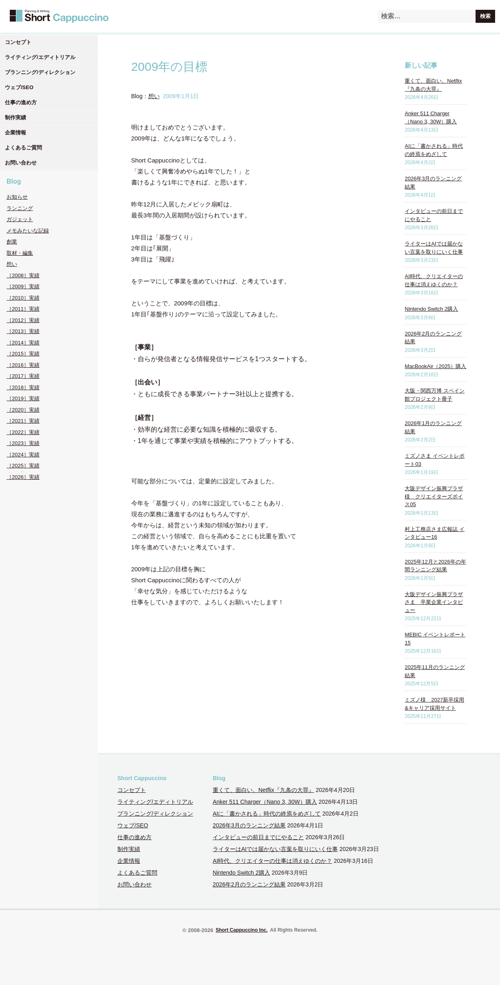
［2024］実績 (23, 455)
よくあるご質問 (23, 148)
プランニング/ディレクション (40, 72)
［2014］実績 (23, 343)
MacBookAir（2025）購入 (435, 366)
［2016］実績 (23, 365)
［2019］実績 (23, 398)
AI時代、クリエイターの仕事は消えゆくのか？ (272, 861)
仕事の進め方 (21, 102)
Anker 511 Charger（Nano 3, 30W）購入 (265, 802)
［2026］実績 (23, 477)
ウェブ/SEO (19, 87)
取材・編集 (20, 253)
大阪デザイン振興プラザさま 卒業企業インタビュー (434, 602)
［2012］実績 (23, 320)
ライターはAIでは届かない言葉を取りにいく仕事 (275, 849)
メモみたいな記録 (28, 231)
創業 (12, 242)
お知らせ (17, 197)
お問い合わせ (21, 163)
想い (12, 264)
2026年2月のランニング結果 (249, 884)
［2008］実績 (23, 275)
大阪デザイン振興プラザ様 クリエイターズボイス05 (434, 496)
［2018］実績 (23, 387)
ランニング (20, 208)
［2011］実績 (23, 309)
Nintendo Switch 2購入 (431, 309)
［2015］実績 (23, 354)
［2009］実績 (23, 286)
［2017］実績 (23, 376)
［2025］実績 (23, 466)
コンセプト (18, 42)
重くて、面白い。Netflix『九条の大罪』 (263, 790)
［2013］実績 (23, 331)
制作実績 (15, 117)
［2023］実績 (23, 443)
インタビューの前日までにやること (258, 837)
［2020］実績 (23, 410)
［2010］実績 (23, 298)
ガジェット (20, 219)
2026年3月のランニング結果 (249, 825)
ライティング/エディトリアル (40, 57)
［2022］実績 (23, 432)
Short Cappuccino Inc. (241, 930)
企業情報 (15, 132)
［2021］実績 (23, 421)
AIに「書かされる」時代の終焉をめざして (267, 813)
